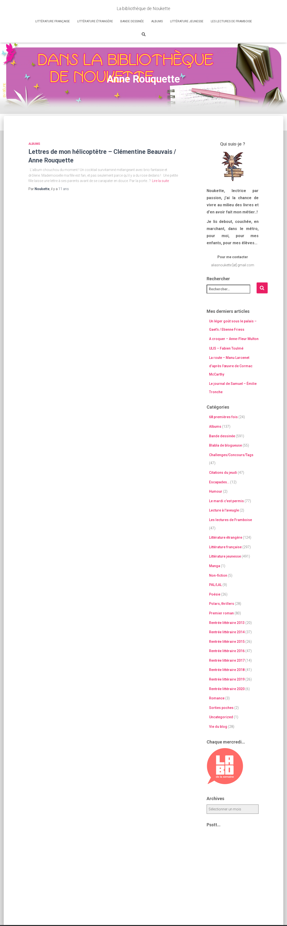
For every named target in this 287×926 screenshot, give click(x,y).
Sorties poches (221, 708)
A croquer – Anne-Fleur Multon (234, 339)
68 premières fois (223, 417)
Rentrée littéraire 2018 (227, 670)
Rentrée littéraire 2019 (227, 679)
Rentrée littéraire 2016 (227, 651)
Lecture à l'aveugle (224, 510)
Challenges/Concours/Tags (231, 455)
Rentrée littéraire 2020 (227, 689)
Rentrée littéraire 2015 (227, 642)
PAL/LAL (215, 585)
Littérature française (52, 21)
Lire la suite (160, 181)
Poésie (214, 594)
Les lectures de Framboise (231, 21)
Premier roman (221, 613)
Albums (157, 21)
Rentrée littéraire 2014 (227, 632)
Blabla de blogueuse (225, 445)
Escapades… (219, 482)
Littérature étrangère (95, 21)
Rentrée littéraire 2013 (227, 623)
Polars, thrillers (221, 604)
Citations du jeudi (223, 473)
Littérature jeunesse (186, 21)
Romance (217, 698)
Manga (214, 566)
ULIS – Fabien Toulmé (226, 348)
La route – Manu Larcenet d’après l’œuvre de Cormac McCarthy (230, 366)
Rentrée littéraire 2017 (227, 660)
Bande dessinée (132, 21)
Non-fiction (218, 575)
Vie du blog (218, 727)
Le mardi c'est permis (226, 501)
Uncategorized (221, 717)
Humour (215, 491)
